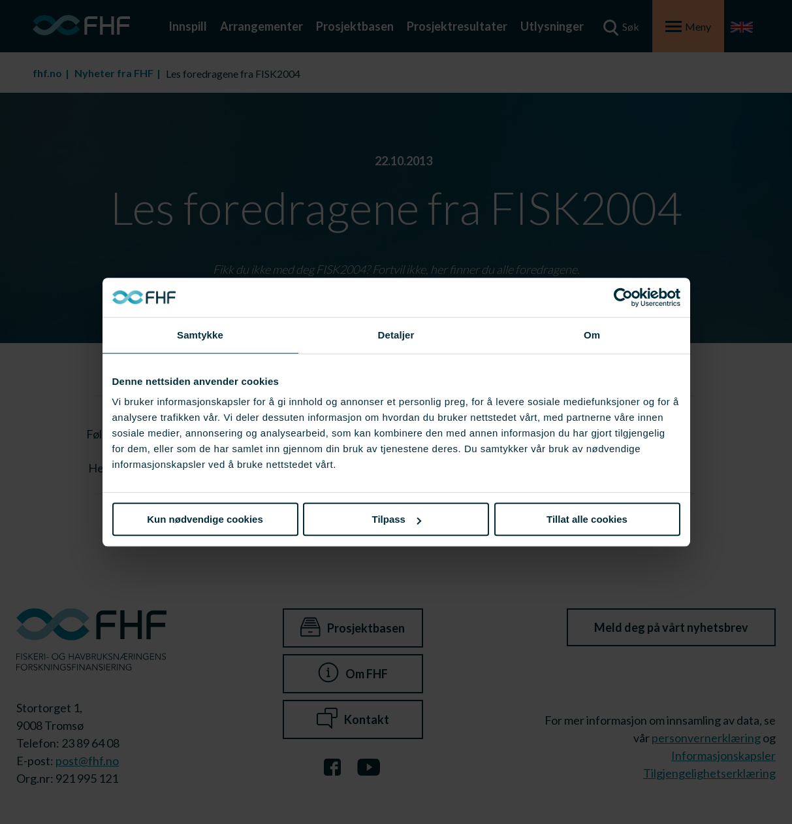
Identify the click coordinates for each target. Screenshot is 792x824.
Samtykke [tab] (200, 334)
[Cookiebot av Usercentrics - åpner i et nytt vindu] (623, 297)
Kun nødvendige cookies (205, 519)
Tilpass (396, 519)
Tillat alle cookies (586, 519)
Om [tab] (592, 334)
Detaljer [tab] (396, 334)
